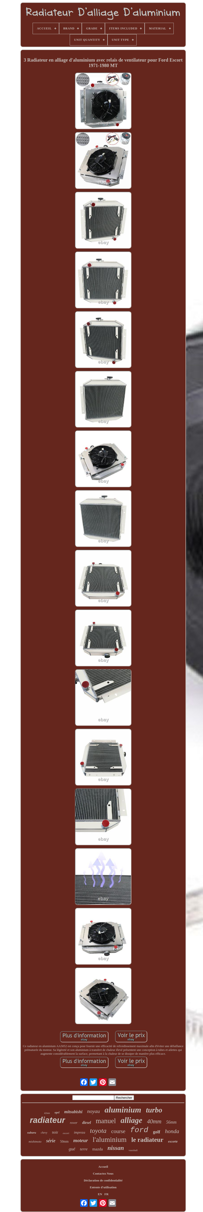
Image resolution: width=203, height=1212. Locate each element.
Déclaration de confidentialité (103, 1180)
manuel (106, 1121)
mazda (97, 1149)
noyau (93, 1111)
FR (106, 1194)
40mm (154, 1121)
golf (156, 1131)
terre (83, 1149)
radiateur (47, 1120)
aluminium (123, 1109)
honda (172, 1131)
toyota (98, 1130)
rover (74, 1123)
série (50, 1140)
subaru (31, 1132)
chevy (44, 1132)
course (118, 1131)
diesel (86, 1123)
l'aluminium (110, 1139)
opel (57, 1112)
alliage (131, 1120)
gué (72, 1148)
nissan (116, 1147)
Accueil (103, 1166)
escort (66, 1133)
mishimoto (35, 1141)
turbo (154, 1110)
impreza (79, 1132)
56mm (171, 1122)
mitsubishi (73, 1111)
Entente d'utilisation (103, 1187)
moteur (80, 1140)
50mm (64, 1141)
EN (100, 1194)
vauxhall (133, 1150)
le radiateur (147, 1139)
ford (139, 1130)
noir (55, 1132)
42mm (47, 1113)
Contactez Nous (103, 1173)
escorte (172, 1141)
